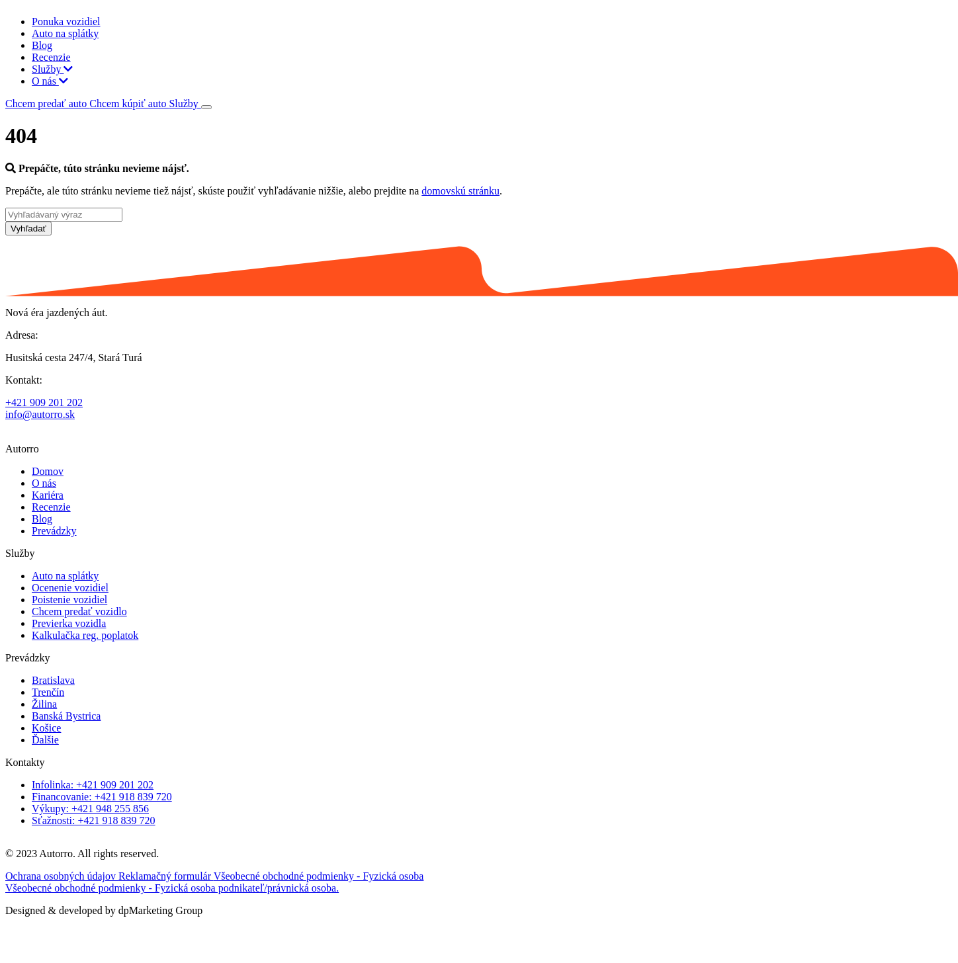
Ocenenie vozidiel (70, 587)
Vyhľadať (28, 228)
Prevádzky (54, 530)
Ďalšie (45, 739)
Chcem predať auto (47, 103)
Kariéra (48, 495)
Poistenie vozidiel (69, 599)
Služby (52, 69)
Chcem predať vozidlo (79, 611)
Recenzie (51, 57)
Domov (48, 471)
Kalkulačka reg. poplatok (85, 635)
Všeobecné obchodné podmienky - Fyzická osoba (319, 876)
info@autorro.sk (40, 414)
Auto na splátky (65, 33)
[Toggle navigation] (206, 107)
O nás (50, 81)
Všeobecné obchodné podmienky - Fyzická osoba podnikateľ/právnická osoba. (172, 888)
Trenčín (48, 692)
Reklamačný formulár (166, 876)
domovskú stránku (460, 190)
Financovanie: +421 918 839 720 (102, 796)
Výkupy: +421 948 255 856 (90, 808)
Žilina (44, 704)
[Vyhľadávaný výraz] (63, 215)
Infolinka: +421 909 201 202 (92, 784)
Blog (42, 45)
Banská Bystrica (66, 716)
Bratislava (53, 680)
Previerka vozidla (69, 623)
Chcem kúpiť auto (129, 103)
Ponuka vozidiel (66, 21)
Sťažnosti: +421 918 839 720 (93, 820)
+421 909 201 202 (44, 402)
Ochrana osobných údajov (61, 876)
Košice (46, 727)
